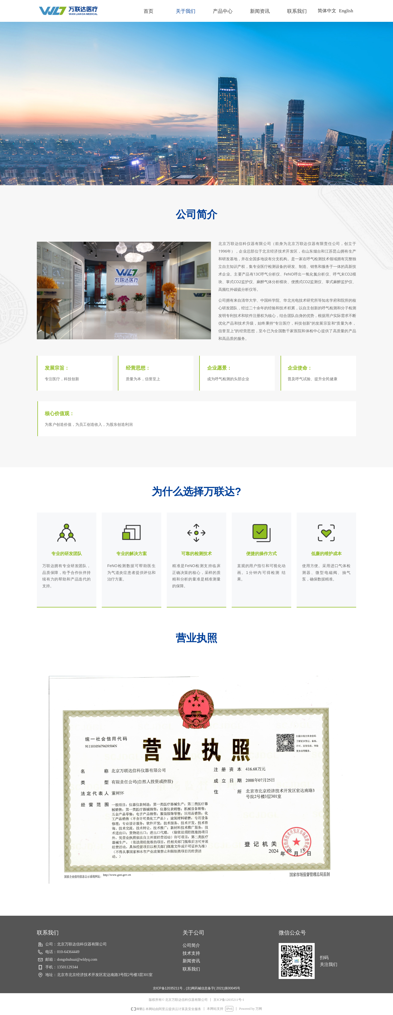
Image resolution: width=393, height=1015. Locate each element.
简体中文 (327, 10)
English (346, 10)
